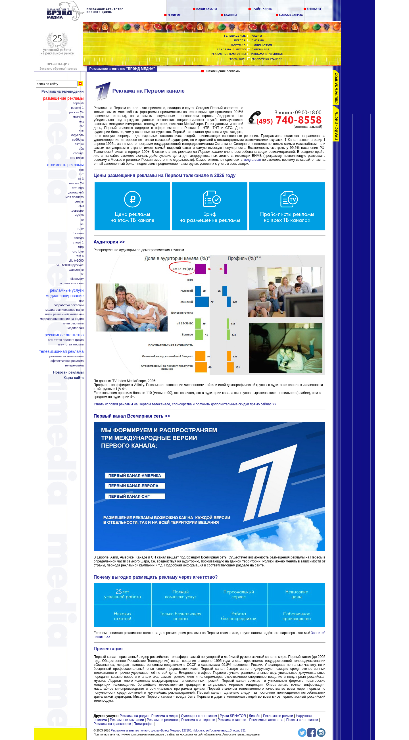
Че (82, 224)
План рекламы (73, 323)
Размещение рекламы (63, 98)
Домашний (76, 192)
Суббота (78, 139)
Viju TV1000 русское (70, 265)
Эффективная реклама (67, 360)
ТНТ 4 (80, 256)
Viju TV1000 (76, 260)
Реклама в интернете (198, 720)
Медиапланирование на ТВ (64, 309)
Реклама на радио (134, 716)
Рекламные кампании (127, 720)
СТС (81, 169)
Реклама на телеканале (66, 356)
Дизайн (254, 716)
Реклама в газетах (232, 720)
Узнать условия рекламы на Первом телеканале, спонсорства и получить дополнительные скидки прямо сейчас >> (185, 404)
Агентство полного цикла (66, 339)
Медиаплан (76, 328)
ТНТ (81, 174)
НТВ (81, 130)
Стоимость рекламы (65, 165)
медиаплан (252, 160)
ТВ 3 (81, 178)
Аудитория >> (109, 241)
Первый (78, 103)
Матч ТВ (78, 116)
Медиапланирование (65, 296)
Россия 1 (77, 107)
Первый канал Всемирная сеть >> (132, 416)
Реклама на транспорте (112, 724)
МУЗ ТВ (79, 215)
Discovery (77, 278)
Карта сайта (74, 378)
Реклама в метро (164, 716)
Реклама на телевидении (62, 91)
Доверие (78, 210)
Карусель (77, 135)
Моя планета (74, 197)
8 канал (78, 233)
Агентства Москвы (71, 344)
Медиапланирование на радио (62, 318)
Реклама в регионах (163, 720)
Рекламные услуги (67, 290)
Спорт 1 (78, 242)
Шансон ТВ (76, 269)
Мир (81, 247)
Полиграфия (144, 724)
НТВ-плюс (77, 157)
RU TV (81, 228)
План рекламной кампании (64, 314)
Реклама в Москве (71, 283)
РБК (81, 148)
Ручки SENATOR (233, 716)
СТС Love (78, 251)
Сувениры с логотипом (199, 716)
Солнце (78, 153)
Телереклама (74, 365)
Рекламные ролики (278, 716)
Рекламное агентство (64, 335)
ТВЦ (81, 121)
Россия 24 (76, 112)
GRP (81, 300)
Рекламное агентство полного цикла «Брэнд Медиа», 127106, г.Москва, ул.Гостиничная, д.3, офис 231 (178, 730)
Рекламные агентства (266, 720)
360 (81, 206)
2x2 (81, 126)
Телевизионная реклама (61, 351)
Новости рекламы (68, 372)
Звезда (79, 237)
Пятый (79, 144)
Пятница (78, 187)
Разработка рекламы (68, 305)
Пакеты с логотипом (302, 720)
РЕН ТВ (79, 201)
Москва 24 (76, 183)
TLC (82, 274)
